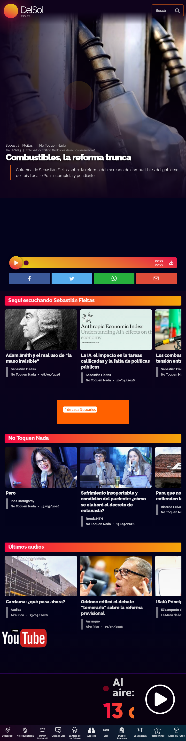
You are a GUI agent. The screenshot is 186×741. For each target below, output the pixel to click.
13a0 (106, 736)
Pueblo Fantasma (122, 737)
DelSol (31, 9)
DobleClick (7, 736)
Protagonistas (157, 736)
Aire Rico (91, 736)
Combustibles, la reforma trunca (68, 157)
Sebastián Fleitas (19, 145)
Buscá (160, 10)
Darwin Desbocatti (42, 737)
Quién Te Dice (58, 736)
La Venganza (140, 736)
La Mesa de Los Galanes (75, 737)
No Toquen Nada (25, 736)
